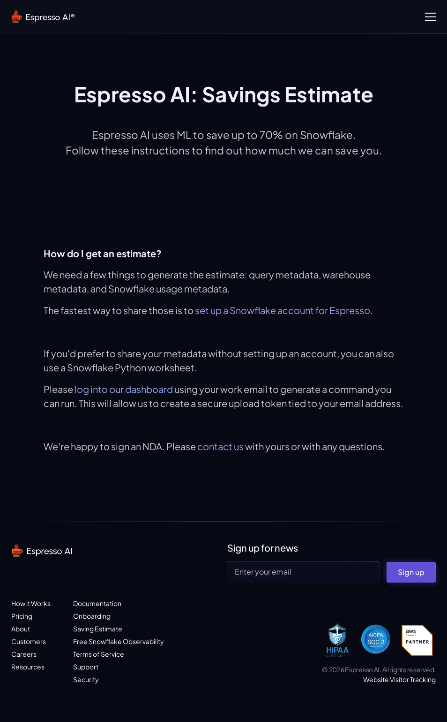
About (20, 628)
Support (85, 666)
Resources (28, 666)
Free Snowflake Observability (118, 641)
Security (86, 679)
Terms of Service (98, 654)
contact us (220, 446)
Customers (28, 641)
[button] (428, 17)
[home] (42, 17)
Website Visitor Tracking (399, 679)
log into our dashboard (123, 389)
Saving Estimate (97, 628)
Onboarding (92, 616)
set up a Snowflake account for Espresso (282, 310)
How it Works (31, 603)
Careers (24, 654)
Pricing (21, 616)
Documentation (97, 603)
